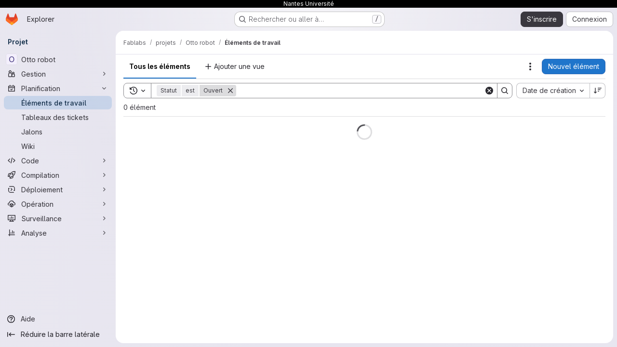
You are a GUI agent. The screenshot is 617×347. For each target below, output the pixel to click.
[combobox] (553, 90)
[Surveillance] (58, 218)
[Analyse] (58, 233)
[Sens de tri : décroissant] (597, 90)
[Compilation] (58, 175)
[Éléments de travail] (58, 102)
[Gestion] (58, 73)
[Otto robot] (58, 59)
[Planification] (58, 88)
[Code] (58, 160)
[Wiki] (58, 146)
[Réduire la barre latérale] (58, 334)
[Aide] (58, 319)
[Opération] (58, 204)
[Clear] (489, 90)
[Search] (360, 90)
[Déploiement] (58, 189)
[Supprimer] (230, 90)
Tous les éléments (159, 66)
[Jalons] (58, 131)
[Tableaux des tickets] (58, 117)
